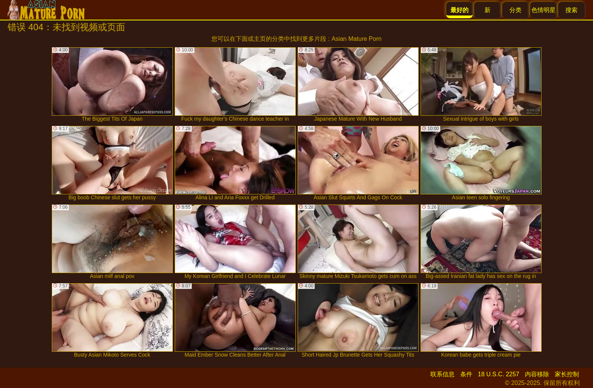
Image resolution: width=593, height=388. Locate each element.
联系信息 (442, 374)
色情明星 (543, 10)
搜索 (571, 10)
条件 (466, 374)
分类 (515, 10)
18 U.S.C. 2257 (498, 374)
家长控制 (567, 374)
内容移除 (537, 374)
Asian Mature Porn (356, 39)
